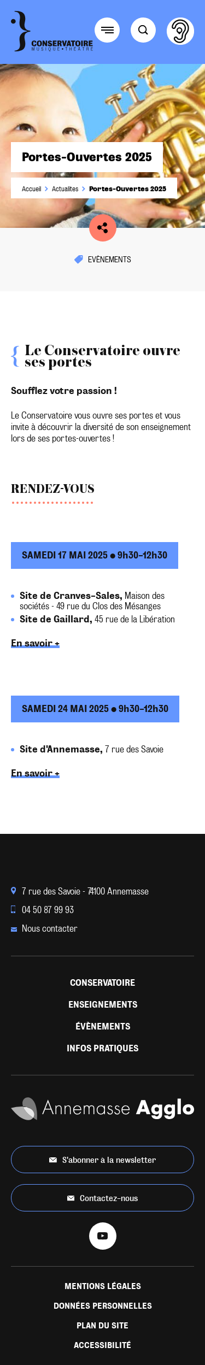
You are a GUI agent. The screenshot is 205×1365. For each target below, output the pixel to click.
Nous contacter (44, 928)
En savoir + (35, 643)
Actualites (65, 189)
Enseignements (102, 1004)
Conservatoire (102, 982)
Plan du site (102, 1325)
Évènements (102, 1026)
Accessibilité (102, 1345)
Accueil (31, 189)
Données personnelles (103, 1306)
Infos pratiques (102, 1048)
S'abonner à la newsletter (102, 1159)
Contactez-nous (102, 1198)
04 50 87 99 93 (42, 910)
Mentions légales (103, 1286)
